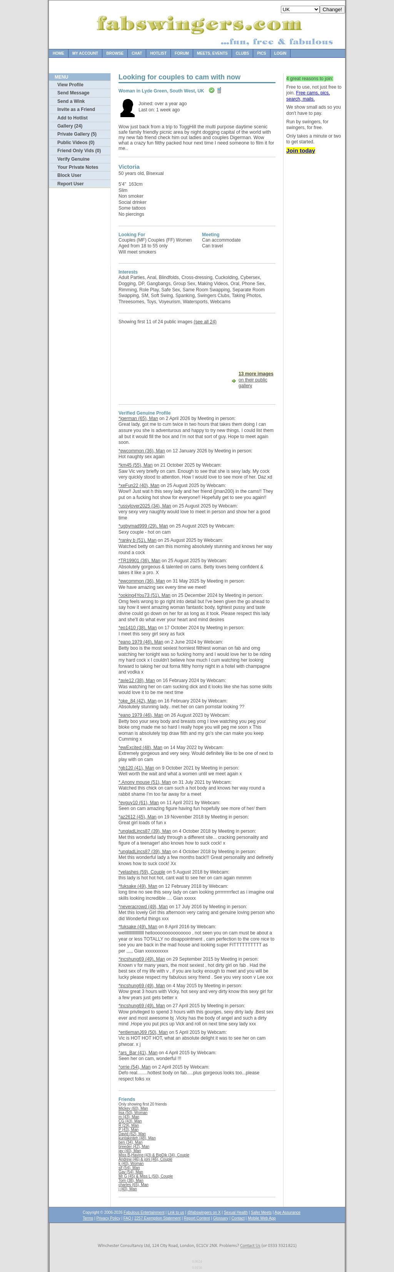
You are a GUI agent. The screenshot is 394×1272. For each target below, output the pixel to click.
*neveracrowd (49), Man (143, 906)
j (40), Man (128, 1189)
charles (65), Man (134, 1185)
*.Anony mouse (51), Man (145, 782)
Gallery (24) (69, 126)
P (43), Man (129, 1129)
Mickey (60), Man (133, 1108)
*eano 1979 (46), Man (141, 642)
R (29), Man (129, 1125)
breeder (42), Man (134, 1146)
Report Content (197, 1218)
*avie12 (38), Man (137, 680)
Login (280, 53)
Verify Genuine (73, 159)
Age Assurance (288, 1212)
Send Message (73, 93)
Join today (300, 150)
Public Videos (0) (75, 142)
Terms (88, 1218)
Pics (261, 53)
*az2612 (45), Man (138, 817)
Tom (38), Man (131, 1180)
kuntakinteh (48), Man (137, 1138)
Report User (70, 184)
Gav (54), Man (131, 1172)
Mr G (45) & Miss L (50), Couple (146, 1176)
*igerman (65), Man (138, 418)
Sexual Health (236, 1212)
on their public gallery (256, 379)
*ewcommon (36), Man (142, 451)
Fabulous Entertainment (144, 1212)
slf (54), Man (129, 1168)
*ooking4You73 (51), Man (144, 595)
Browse (115, 53)
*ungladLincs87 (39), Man (145, 831)
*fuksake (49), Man (138, 886)
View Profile (70, 84)
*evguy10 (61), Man (139, 802)
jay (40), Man (130, 1151)
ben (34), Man (130, 1142)
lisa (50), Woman (133, 1113)
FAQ (128, 1218)
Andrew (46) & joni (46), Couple (145, 1159)
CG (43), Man (130, 1121)
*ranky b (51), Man (138, 540)
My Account (85, 53)
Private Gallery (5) (77, 134)
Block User (69, 175)
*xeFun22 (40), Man (139, 485)
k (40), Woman (131, 1163)
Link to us (176, 1212)
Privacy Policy (108, 1218)
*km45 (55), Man (136, 465)
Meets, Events (212, 53)
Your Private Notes (77, 167)
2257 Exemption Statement (157, 1218)
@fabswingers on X (204, 1212)
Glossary (220, 1218)
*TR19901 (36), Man (139, 560)
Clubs (242, 53)
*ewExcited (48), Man (140, 747)
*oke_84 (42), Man (138, 701)
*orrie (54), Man (134, 1067)
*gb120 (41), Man (136, 768)
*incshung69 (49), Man (142, 959)
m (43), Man (129, 1117)
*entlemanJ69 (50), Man (143, 1032)
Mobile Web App (262, 1218)
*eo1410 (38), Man (138, 627)
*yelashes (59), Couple (142, 872)
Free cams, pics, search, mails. (308, 96)
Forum (182, 53)
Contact (237, 1218)
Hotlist (158, 53)
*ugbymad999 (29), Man (143, 526)
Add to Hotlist (72, 118)
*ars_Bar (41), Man (138, 1052)
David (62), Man (132, 1134)
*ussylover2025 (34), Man (145, 506)
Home (58, 53)
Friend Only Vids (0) (79, 150)
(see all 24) (205, 321)
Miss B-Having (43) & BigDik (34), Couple (154, 1155)
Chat (137, 53)
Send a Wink (71, 101)
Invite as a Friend (76, 109)
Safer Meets (261, 1212)
